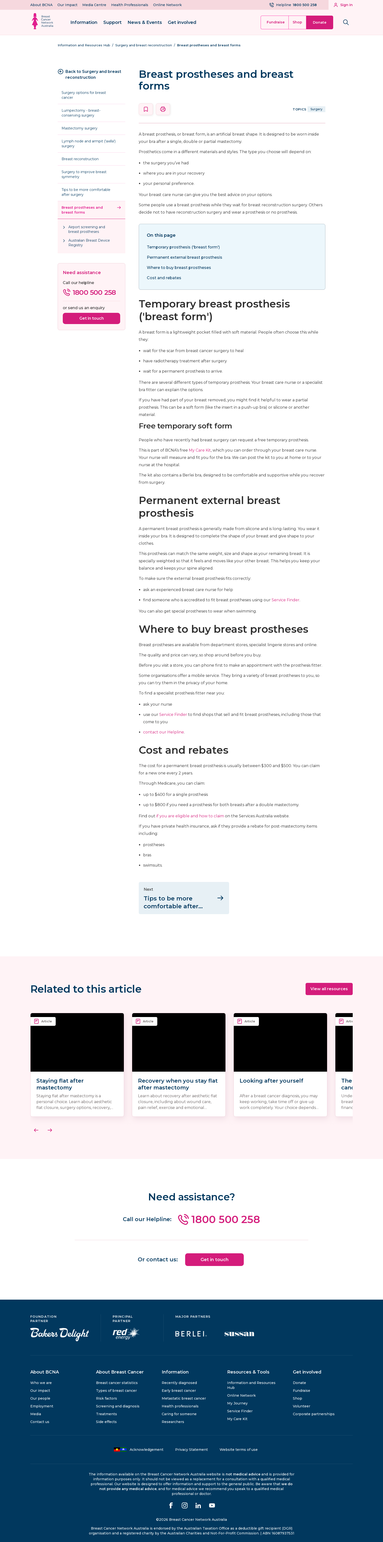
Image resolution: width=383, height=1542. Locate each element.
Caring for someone (179, 1412)
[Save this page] (146, 109)
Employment (41, 1404)
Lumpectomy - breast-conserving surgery (81, 113)
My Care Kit (200, 450)
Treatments (106, 1412)
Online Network (167, 5)
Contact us (39, 1419)
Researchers (173, 1419)
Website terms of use (239, 1447)
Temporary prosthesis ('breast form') (183, 247)
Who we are (41, 1380)
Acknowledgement (138, 1447)
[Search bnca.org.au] (346, 22)
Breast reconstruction (80, 159)
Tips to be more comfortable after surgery (86, 192)
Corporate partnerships (314, 1412)
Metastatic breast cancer (184, 1396)
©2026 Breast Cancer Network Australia (191, 1517)
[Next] (50, 1129)
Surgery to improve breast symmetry (84, 174)
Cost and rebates (164, 278)
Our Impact (67, 5)
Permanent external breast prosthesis (184, 257)
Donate (319, 22)
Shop (297, 22)
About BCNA (41, 5)
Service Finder (285, 600)
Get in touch (91, 318)
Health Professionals (129, 5)
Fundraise (276, 22)
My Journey (237, 1401)
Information (83, 22)
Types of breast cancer (116, 1388)
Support (112, 22)
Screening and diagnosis (117, 1404)
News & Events (145, 22)
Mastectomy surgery (79, 128)
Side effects (106, 1419)
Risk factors (106, 1396)
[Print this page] (163, 109)
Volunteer (301, 1404)
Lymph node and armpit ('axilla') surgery (89, 143)
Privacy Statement (191, 1447)
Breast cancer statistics (117, 1380)
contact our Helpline (163, 732)
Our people (40, 1396)
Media (35, 1412)
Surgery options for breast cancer (84, 95)
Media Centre (94, 5)
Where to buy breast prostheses (179, 267)
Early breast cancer (179, 1388)
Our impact (40, 1388)
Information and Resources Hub (251, 1383)
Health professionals (180, 1404)
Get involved (182, 22)
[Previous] (36, 1129)
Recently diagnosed (179, 1380)
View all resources (329, 987)
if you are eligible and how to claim (190, 816)
